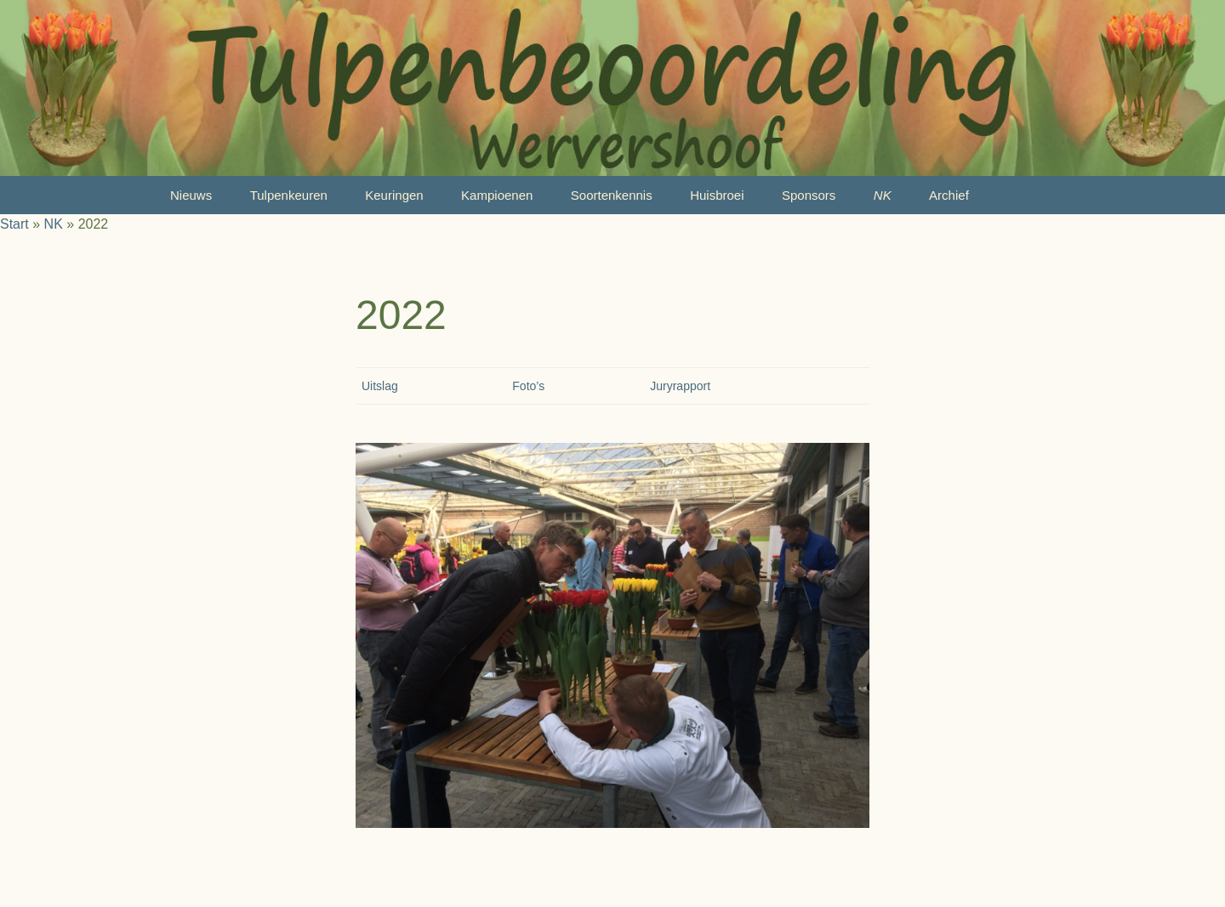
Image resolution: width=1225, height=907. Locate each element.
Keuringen (394, 195)
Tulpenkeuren (289, 195)
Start (14, 224)
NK (883, 195)
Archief (949, 195)
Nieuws (191, 195)
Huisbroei (717, 195)
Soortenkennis (611, 195)
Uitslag (380, 386)
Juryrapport (680, 386)
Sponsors (808, 195)
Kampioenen (497, 195)
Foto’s (528, 386)
